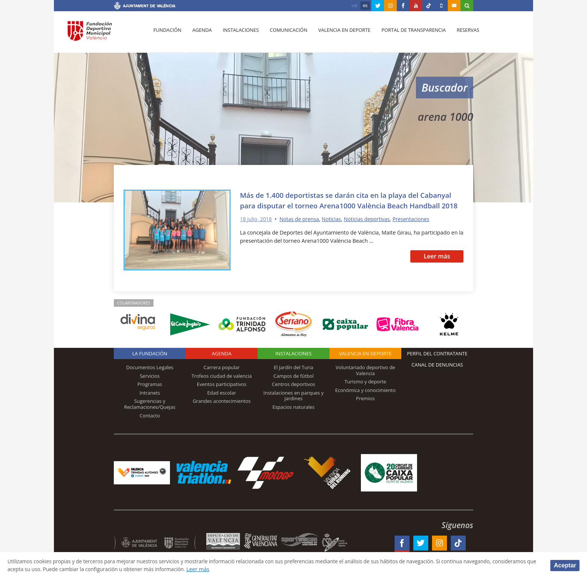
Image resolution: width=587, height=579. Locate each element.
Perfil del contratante (437, 353)
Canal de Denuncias (437, 364)
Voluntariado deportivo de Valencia (365, 370)
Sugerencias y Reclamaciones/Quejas (150, 404)
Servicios (149, 376)
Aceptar (565, 565)
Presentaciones (418, 229)
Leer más (437, 267)
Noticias (335, 229)
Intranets (150, 392)
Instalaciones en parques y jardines (294, 395)
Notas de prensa (301, 229)
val (354, 5)
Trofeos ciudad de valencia (222, 376)
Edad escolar (221, 392)
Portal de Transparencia (408, 34)
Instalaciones (238, 34)
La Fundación (149, 353)
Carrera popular (222, 367)
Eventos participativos (222, 384)
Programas (149, 384)
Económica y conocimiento (365, 390)
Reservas (461, 34)
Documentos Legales (149, 367)
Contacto (150, 415)
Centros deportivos (293, 384)
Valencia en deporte (340, 34)
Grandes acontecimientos (222, 401)
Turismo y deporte (365, 381)
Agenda (200, 34)
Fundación (167, 34)
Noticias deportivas (372, 229)
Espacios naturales (294, 407)
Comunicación (285, 34)
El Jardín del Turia (293, 367)
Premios (365, 398)
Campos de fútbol (293, 376)
